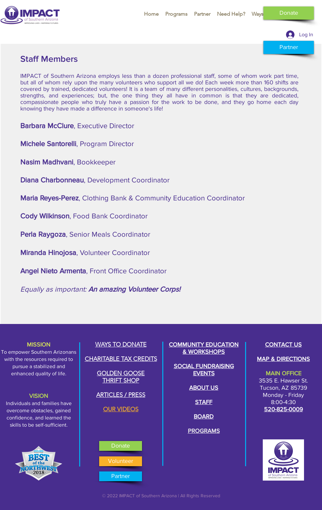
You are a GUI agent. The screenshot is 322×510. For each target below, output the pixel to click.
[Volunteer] (120, 461)
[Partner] (288, 47)
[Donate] (288, 13)
